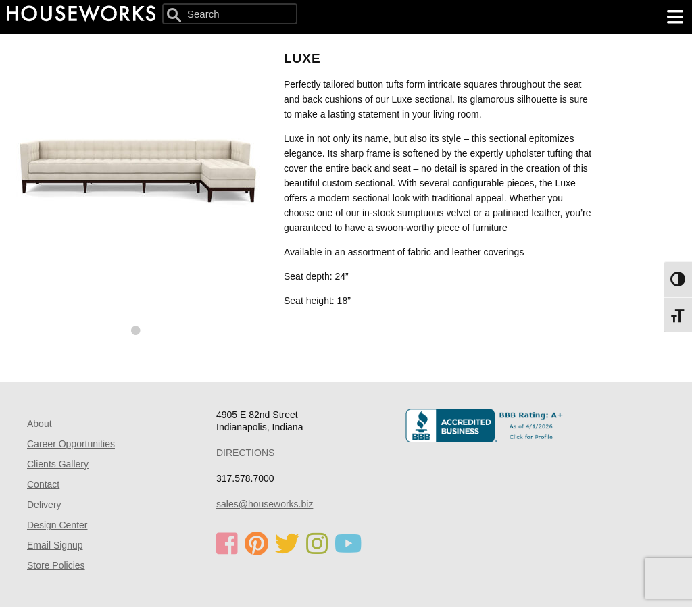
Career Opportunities (71, 443)
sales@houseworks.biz (264, 504)
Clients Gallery (58, 464)
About (39, 423)
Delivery (44, 504)
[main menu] (675, 17)
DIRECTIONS (245, 452)
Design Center (57, 525)
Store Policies (56, 565)
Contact (43, 484)
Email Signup (55, 545)
